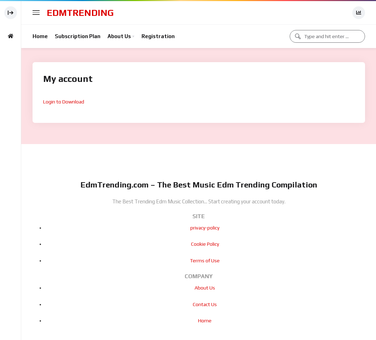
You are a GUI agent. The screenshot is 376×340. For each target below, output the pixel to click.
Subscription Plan (77, 36)
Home (40, 36)
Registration (158, 36)
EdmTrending (80, 12)
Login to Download (63, 102)
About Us (119, 36)
